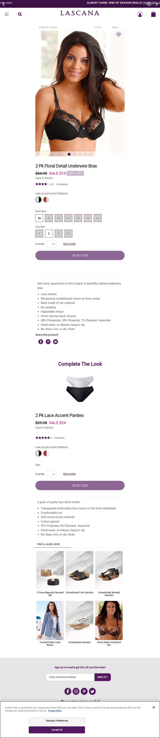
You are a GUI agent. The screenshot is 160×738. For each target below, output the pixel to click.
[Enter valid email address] (70, 677)
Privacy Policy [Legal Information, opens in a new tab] (55, 711)
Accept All (57, 730)
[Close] (154, 707)
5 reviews (59, 437)
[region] (80, 719)
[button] (118, 34)
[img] (42, 184)
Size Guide (69, 243)
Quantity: (40, 243)
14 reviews (62, 184)
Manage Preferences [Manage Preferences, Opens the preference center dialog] (57, 720)
